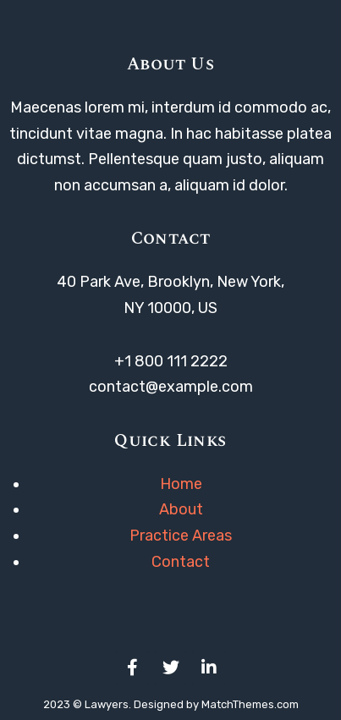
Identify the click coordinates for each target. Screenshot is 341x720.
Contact (180, 561)
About (181, 509)
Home (181, 484)
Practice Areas (180, 535)
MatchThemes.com (250, 704)
